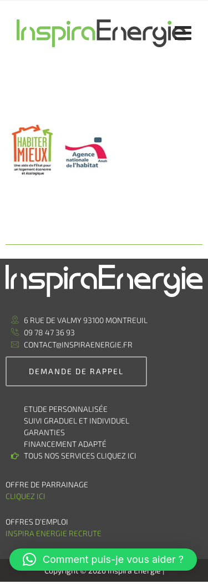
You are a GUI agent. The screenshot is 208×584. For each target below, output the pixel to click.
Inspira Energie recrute (54, 533)
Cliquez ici (25, 496)
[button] (103, 559)
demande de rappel (76, 371)
